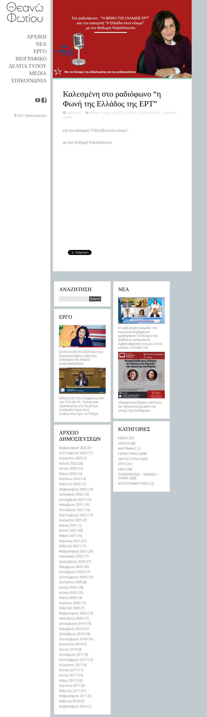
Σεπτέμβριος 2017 (73, 660)
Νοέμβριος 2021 (71, 504)
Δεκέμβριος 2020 (72, 561)
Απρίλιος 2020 (69, 603)
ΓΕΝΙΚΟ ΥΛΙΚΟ (100, 112)
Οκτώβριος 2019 (71, 634)
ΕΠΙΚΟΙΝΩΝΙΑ (29, 81)
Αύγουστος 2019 (70, 644)
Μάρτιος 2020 (69, 608)
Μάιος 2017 (67, 680)
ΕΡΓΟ (40, 51)
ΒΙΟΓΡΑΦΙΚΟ (31, 59)
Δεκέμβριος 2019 (72, 623)
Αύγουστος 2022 (70, 458)
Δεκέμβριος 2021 (72, 499)
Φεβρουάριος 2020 (73, 613)
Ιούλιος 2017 (68, 670)
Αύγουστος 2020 (70, 582)
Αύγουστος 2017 (70, 665)
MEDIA (38, 73)
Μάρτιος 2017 (69, 691)
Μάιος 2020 (67, 598)
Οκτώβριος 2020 (71, 572)
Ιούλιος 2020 (68, 587)
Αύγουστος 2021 (70, 520)
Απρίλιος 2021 (69, 541)
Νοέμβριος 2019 (71, 629)
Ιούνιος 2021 (68, 530)
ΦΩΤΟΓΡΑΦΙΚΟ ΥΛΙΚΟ (133, 483)
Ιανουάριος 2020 (71, 618)
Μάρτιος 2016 (69, 701)
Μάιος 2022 (67, 474)
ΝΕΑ (41, 44)
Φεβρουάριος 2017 (73, 696)
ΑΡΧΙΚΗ (37, 37)
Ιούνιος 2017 (68, 675)
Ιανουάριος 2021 (71, 556)
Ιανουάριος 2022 (71, 494)
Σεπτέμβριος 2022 (73, 453)
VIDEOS (123, 443)
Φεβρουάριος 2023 (73, 448)
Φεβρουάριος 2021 (73, 551)
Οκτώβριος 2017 (71, 655)
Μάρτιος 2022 (69, 484)
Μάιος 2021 (67, 536)
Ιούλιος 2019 (68, 649)
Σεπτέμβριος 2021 (73, 515)
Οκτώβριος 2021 (71, 510)
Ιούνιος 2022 (68, 468)
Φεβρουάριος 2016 (73, 706)
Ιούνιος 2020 (68, 593)
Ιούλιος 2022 (68, 463)
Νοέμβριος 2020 (71, 567)
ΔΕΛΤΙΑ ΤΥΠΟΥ (28, 66)
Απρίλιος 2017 (69, 685)
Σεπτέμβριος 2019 (73, 639)
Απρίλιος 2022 (69, 479)
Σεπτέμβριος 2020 (73, 577)
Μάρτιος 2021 (69, 546)
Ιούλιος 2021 (68, 525)
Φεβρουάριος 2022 (73, 489)
